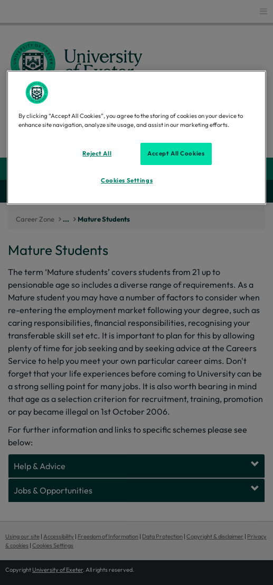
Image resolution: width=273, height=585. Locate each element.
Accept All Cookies (175, 153)
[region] (136, 137)
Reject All (96, 153)
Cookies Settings (127, 180)
